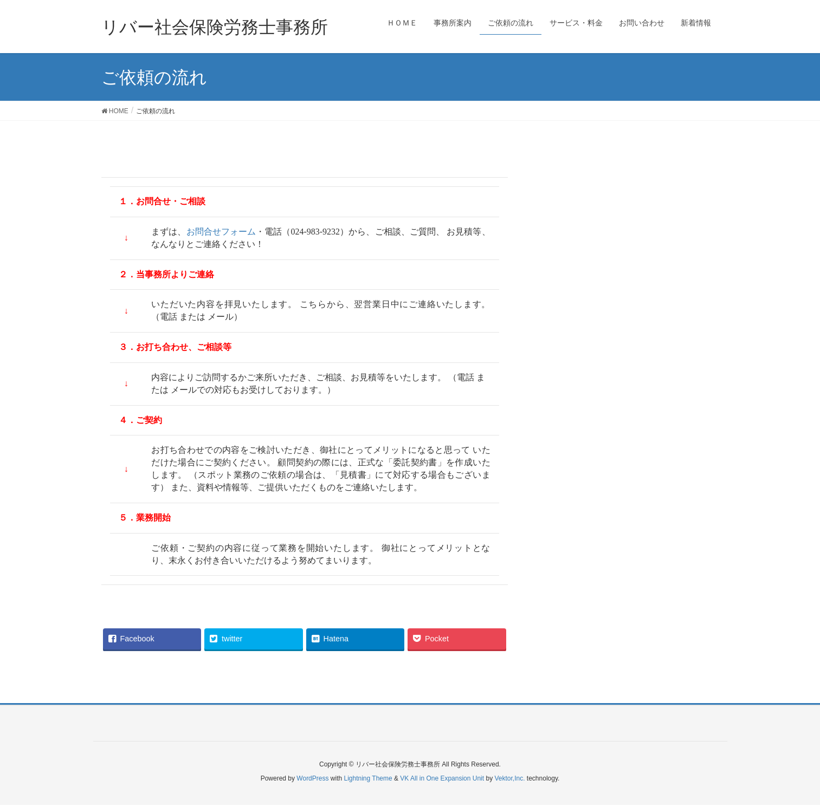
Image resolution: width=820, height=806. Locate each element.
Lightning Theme (368, 778)
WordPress (312, 778)
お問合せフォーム (221, 231)
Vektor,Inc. (509, 778)
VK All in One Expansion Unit (442, 778)
